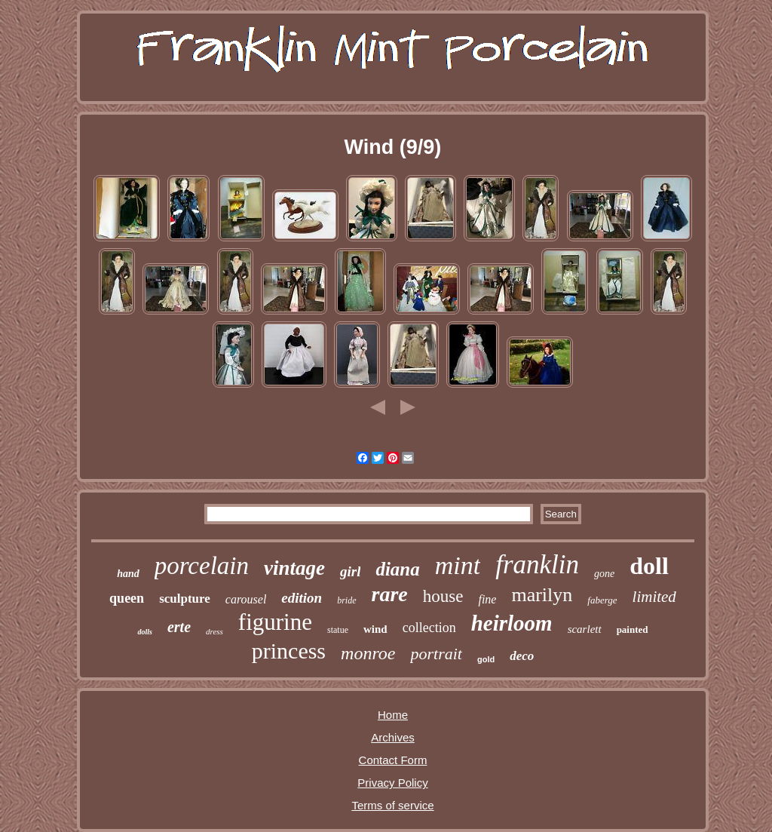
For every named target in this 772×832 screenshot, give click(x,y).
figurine (275, 622)
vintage (294, 568)
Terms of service (392, 805)
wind (375, 629)
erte (179, 627)
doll (649, 565)
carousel (246, 599)
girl (350, 571)
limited (654, 597)
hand (128, 573)
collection (429, 627)
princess (289, 650)
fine (487, 599)
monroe (368, 653)
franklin (537, 564)
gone (604, 573)
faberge (602, 600)
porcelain (202, 565)
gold (486, 659)
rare (390, 594)
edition (301, 598)
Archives (393, 737)
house (443, 596)
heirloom (512, 623)
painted (632, 629)
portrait (435, 653)
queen (126, 598)
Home (393, 714)
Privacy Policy (392, 782)
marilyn (541, 595)
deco (522, 656)
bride (346, 600)
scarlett (585, 629)
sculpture (184, 598)
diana (397, 569)
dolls (144, 632)
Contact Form (393, 760)
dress (214, 631)
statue (337, 630)
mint (457, 565)
